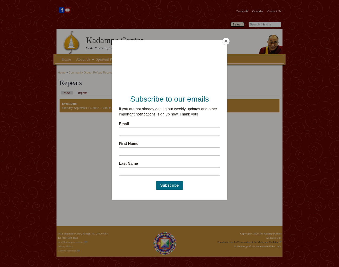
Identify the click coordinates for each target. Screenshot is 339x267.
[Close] (226, 41)
